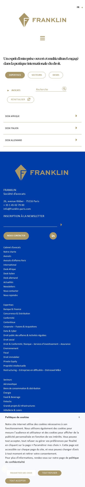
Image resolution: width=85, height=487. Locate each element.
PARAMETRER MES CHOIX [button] (21, 473)
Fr (80, 7)
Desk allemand (13, 140)
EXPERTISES (15, 75)
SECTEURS (37, 75)
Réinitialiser (20, 99)
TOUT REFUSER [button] (49, 473)
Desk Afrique (12, 116)
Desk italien (11, 128)
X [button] (79, 417)
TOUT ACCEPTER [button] (18, 481)
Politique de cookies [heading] (17, 417)
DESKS (56, 75)
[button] (42, 38)
